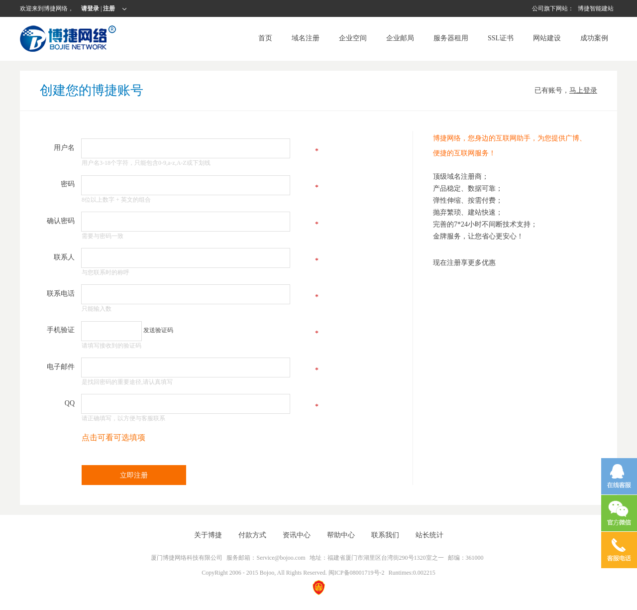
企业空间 (353, 38)
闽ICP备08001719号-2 (356, 572)
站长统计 (429, 535)
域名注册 (305, 38)
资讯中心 (297, 535)
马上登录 (583, 90)
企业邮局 (400, 38)
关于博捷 (208, 535)
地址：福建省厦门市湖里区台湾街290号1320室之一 (377, 557)
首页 (265, 38)
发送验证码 (158, 330)
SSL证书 (501, 38)
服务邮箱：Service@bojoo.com (265, 557)
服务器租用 (450, 38)
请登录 (91, 8)
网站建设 (547, 38)
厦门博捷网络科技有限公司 (186, 557)
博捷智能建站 (596, 8)
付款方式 (252, 535)
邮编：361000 (466, 557)
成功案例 (594, 38)
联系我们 (385, 535)
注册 (109, 8)
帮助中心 (341, 535)
